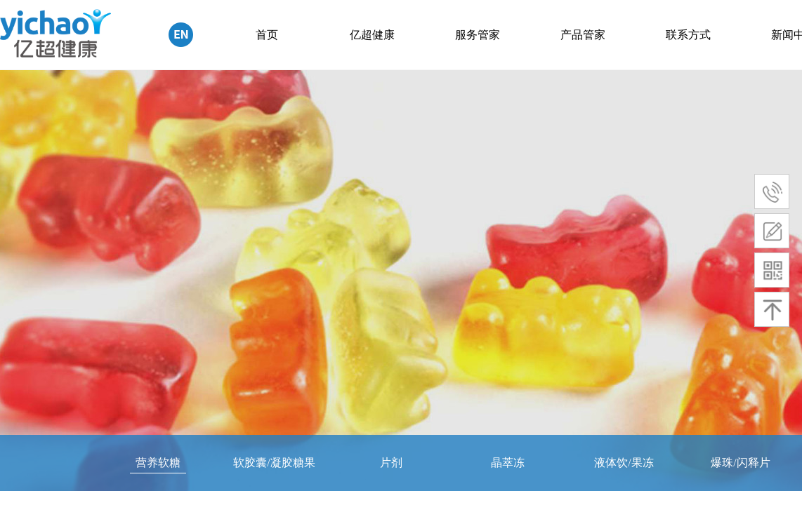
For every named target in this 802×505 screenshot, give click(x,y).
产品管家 (582, 35)
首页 (267, 35)
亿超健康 (372, 35)
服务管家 (477, 35)
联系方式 (688, 35)
